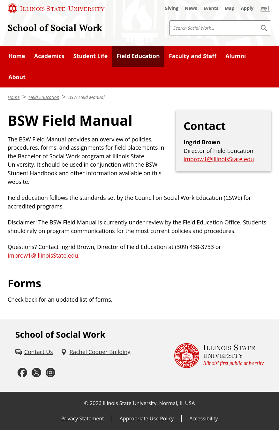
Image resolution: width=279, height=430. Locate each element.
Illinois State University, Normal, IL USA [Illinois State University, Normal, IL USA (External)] (149, 403)
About (17, 77)
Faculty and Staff (192, 56)
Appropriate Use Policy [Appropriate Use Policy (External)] (147, 418)
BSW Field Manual (86, 97)
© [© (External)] (86, 403)
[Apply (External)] (247, 8)
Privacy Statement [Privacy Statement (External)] (82, 418)
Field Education (138, 56)
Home (16, 56)
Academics (49, 56)
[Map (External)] (229, 8)
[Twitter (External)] (36, 372)
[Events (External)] (211, 8)
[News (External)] (191, 8)
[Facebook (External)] (22, 372)
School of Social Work (55, 28)
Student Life (90, 56)
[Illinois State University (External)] (56, 8)
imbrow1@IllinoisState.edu (219, 159)
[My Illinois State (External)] (265, 8)
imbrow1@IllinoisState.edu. (43, 255)
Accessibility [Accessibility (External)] (203, 418)
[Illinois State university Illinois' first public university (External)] (219, 355)
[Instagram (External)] (50, 372)
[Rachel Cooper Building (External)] (96, 352)
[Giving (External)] (171, 8)
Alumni (235, 56)
